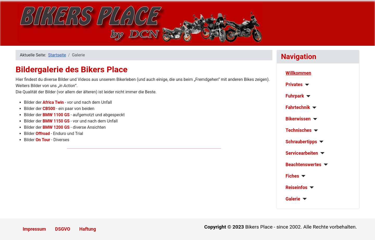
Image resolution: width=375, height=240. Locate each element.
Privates (294, 84)
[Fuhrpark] (307, 96)
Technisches (299, 130)
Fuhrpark (295, 96)
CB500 (49, 108)
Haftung (87, 229)
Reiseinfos (297, 187)
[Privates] (306, 85)
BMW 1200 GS (56, 127)
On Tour (43, 139)
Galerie (293, 199)
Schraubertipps (301, 141)
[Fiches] (302, 176)
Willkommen (298, 73)
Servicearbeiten (302, 153)
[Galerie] (303, 199)
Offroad (43, 133)
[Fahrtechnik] (313, 108)
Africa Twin (53, 102)
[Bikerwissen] (314, 119)
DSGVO (62, 229)
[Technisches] (314, 130)
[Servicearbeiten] (321, 153)
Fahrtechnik (298, 107)
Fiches (292, 176)
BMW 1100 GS (56, 114)
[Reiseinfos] (310, 187)
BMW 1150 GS (56, 121)
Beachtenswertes (303, 164)
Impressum (34, 229)
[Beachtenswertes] (324, 165)
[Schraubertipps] (320, 142)
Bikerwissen (298, 118)
